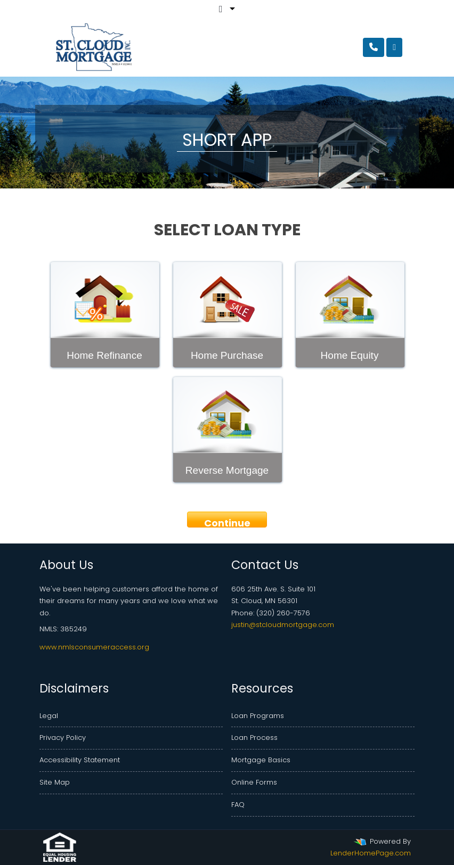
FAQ (238, 805)
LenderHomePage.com (370, 853)
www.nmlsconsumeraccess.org (94, 647)
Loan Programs (257, 716)
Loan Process (254, 737)
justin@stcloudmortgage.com (282, 625)
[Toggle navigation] (394, 47)
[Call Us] (373, 47)
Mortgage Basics (260, 760)
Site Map (54, 782)
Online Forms (254, 782)
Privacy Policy (62, 737)
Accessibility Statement (79, 760)
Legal (48, 716)
